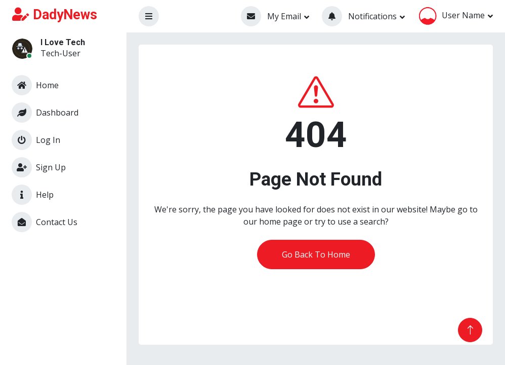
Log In (36, 140)
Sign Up (39, 167)
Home (35, 85)
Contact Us (44, 222)
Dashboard (45, 112)
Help (33, 195)
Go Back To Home (316, 254)
